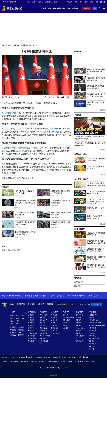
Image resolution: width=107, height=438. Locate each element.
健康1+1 (65, 315)
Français (74, 296)
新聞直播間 (87, 8)
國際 (11, 316)
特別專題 (77, 278)
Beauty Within (80, 328)
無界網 (77, 361)
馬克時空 (42, 338)
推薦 (59, 8)
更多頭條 (102, 110)
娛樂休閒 (79, 312)
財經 (17, 321)
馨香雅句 (54, 323)
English (67, 296)
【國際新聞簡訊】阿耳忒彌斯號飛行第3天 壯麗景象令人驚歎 (25, 203)
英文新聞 (69, 2)
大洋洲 (29, 296)
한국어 (95, 296)
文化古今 (54, 330)
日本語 (89, 296)
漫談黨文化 (78, 286)
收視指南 (22, 357)
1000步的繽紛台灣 (81, 337)
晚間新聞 (31, 323)
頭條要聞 (13, 327)
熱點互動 (42, 317)
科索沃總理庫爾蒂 (9, 148)
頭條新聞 (77, 52)
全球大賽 (21, 335)
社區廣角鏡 (31, 336)
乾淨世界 (33, 361)
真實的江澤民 (93, 330)
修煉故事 (92, 346)
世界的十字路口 (45, 336)
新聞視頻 (32, 312)
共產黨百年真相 (94, 320)
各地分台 (40, 2)
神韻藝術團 (14, 361)
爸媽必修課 (54, 328)
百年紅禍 (92, 333)
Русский (82, 296)
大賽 (33, 2)
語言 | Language (59, 2)
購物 (91, 2)
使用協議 (39, 357)
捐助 (81, 2)
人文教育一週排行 (81, 179)
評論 (11, 321)
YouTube (104, 2)
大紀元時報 (24, 361)
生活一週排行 (79, 229)
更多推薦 (102, 149)
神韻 (28, 2)
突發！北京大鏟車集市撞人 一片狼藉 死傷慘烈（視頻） (96, 71)
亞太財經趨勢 (32, 338)
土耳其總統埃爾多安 (10, 113)
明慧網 (63, 361)
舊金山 (45, 296)
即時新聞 (13, 330)
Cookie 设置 (53, 375)
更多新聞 (102, 174)
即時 (63, 8)
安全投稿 (47, 357)
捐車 (86, 2)
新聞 (44, 8)
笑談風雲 (54, 317)
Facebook (97, 2)
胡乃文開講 (66, 320)
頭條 (54, 8)
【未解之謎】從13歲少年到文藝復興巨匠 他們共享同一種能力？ (95, 201)
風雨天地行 (92, 336)
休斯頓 (35, 296)
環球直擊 (31, 317)
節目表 (41, 304)
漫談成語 (54, 325)
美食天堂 (78, 323)
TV (95, 8)
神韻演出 (13, 335)
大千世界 (78, 330)
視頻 (49, 8)
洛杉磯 (23, 296)
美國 (11, 318)
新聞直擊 (31, 325)
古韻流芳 (54, 320)
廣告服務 (55, 357)
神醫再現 (65, 325)
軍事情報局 (43, 330)
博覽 (68, 8)
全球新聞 (24, 45)
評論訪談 (75, 8)
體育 (23, 318)
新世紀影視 (85, 361)
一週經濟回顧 (32, 333)
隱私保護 (30, 357)
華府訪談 (31, 330)
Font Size (62, 97)
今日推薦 (77, 115)
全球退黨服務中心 (53, 361)
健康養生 (66, 312)
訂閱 (96, 304)
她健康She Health (68, 317)
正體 (46, 2)
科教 (17, 323)
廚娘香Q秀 (79, 333)
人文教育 (55, 312)
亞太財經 (31, 341)
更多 (92, 361)
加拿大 (17, 296)
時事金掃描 (43, 320)
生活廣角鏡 (79, 315)
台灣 (17, 318)
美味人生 (78, 325)
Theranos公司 (9, 159)
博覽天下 (13, 332)
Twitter (101, 2)
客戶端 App (72, 357)
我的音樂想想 (80, 341)
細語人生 (42, 343)
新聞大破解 (43, 328)
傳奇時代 (92, 317)
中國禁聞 (31, 320)
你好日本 (78, 317)
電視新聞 (16, 45)
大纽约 (11, 296)
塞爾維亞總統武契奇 (26, 148)
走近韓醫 (65, 328)
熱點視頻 (21, 327)
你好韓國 (78, 320)
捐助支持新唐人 (63, 304)
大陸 (11, 323)
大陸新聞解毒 (44, 341)
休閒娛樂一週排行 (81, 154)
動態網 (70, 361)
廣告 (76, 2)
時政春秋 (42, 323)
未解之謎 (54, 315)
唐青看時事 (43, 333)
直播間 (50, 304)
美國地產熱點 (55, 333)
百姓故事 (92, 341)
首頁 (3, 45)
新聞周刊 (31, 328)
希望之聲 (42, 361)
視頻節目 (9, 45)
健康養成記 (66, 323)
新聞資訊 (21, 304)
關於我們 (14, 357)
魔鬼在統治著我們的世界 (97, 325)
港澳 (17, 316)
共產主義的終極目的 (95, 323)
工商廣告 (92, 349)
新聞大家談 (43, 315)
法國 (40, 296)
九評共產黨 (92, 328)
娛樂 (23, 316)
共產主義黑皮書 (94, 338)
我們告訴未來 (79, 282)
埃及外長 (55, 129)
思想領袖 (42, 325)
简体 (50, 2)
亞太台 (52, 296)
